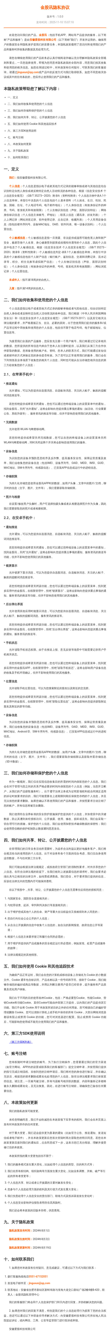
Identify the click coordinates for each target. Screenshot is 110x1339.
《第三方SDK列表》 (21, 1041)
